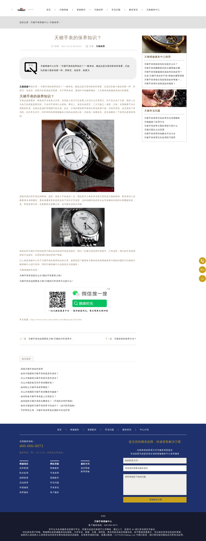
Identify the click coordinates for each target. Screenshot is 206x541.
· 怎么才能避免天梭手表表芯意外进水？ (39, 378)
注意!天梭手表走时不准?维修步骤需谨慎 (164, 76)
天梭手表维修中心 (39, 22)
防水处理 (23, 473)
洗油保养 (23, 483)
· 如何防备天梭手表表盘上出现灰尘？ (38, 396)
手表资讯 (54, 488)
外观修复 (23, 488)
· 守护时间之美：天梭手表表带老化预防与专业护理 (44, 410)
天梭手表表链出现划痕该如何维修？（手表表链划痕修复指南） (164, 80)
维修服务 (74, 430)
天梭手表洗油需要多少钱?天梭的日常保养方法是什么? (46, 281)
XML (103, 516)
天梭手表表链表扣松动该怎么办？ (161, 64)
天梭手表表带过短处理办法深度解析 (162, 118)
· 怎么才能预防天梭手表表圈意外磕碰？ (39, 392)
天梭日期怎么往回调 (154, 130)
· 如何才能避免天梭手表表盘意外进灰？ (39, 373)
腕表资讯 (133, 9)
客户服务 (54, 492)
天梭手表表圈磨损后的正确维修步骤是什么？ (164, 68)
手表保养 (54, 473)
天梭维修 (63, 9)
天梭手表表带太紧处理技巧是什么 (161, 126)
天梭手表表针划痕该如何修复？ (159, 83)
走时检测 (23, 468)
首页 (48, 9)
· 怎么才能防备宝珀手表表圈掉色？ (36, 383)
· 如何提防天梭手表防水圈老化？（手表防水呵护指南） (46, 401)
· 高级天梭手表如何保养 (31, 369)
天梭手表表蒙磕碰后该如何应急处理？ (163, 72)
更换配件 (81, 9)
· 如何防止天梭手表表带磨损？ (34, 387)
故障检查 (23, 478)
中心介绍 (144, 430)
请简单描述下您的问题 (155, 484)
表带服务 (23, 492)
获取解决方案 (155, 499)
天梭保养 (98, 9)
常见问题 (116, 9)
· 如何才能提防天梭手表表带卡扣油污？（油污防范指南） (48, 405)
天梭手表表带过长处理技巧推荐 (159, 137)
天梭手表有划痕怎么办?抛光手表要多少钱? (40, 275)
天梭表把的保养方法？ (125, 339)
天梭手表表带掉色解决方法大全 (159, 133)
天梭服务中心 (153, 9)
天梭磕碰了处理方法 (154, 122)
